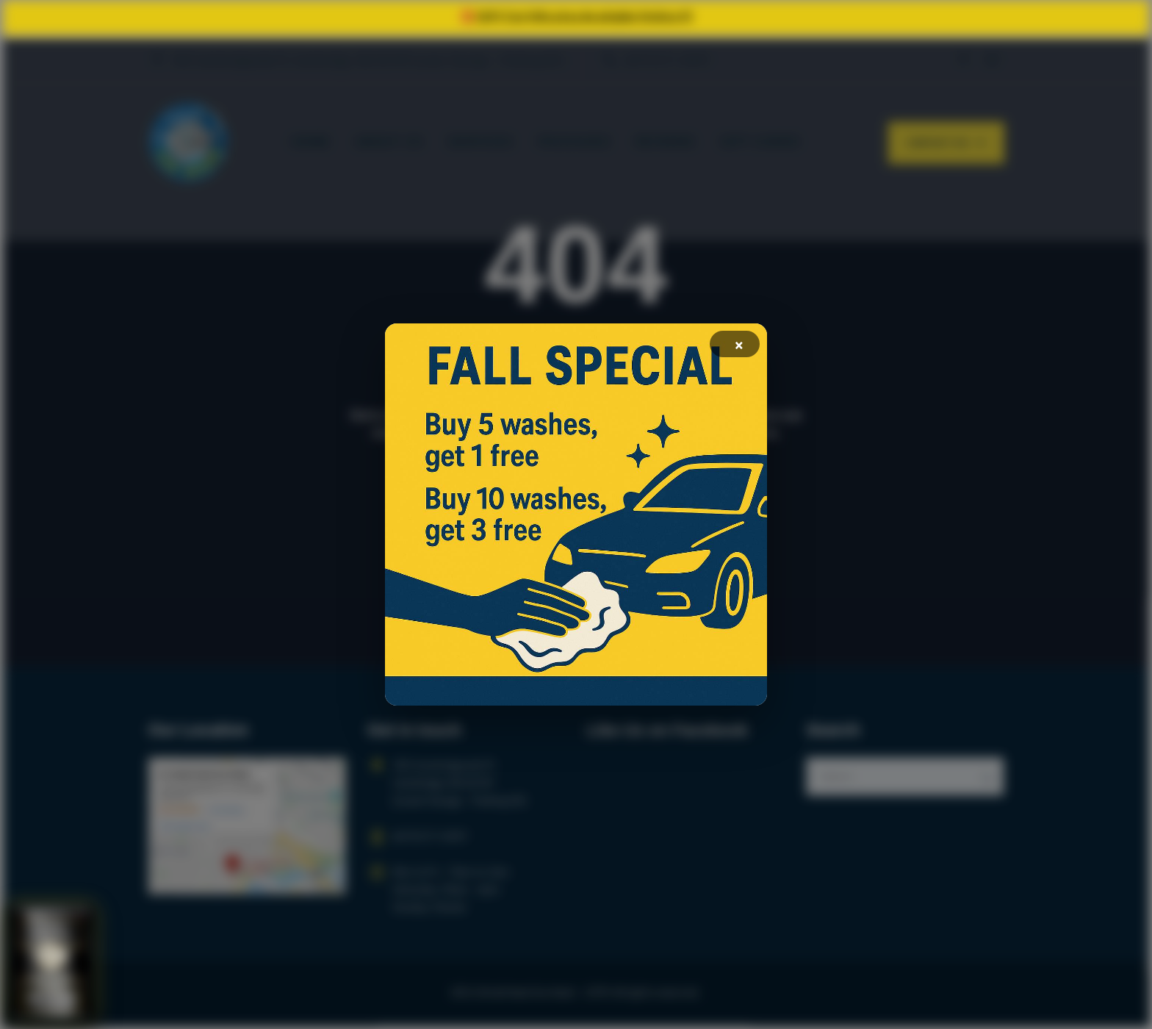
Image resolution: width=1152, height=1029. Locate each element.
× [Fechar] (740, 345)
